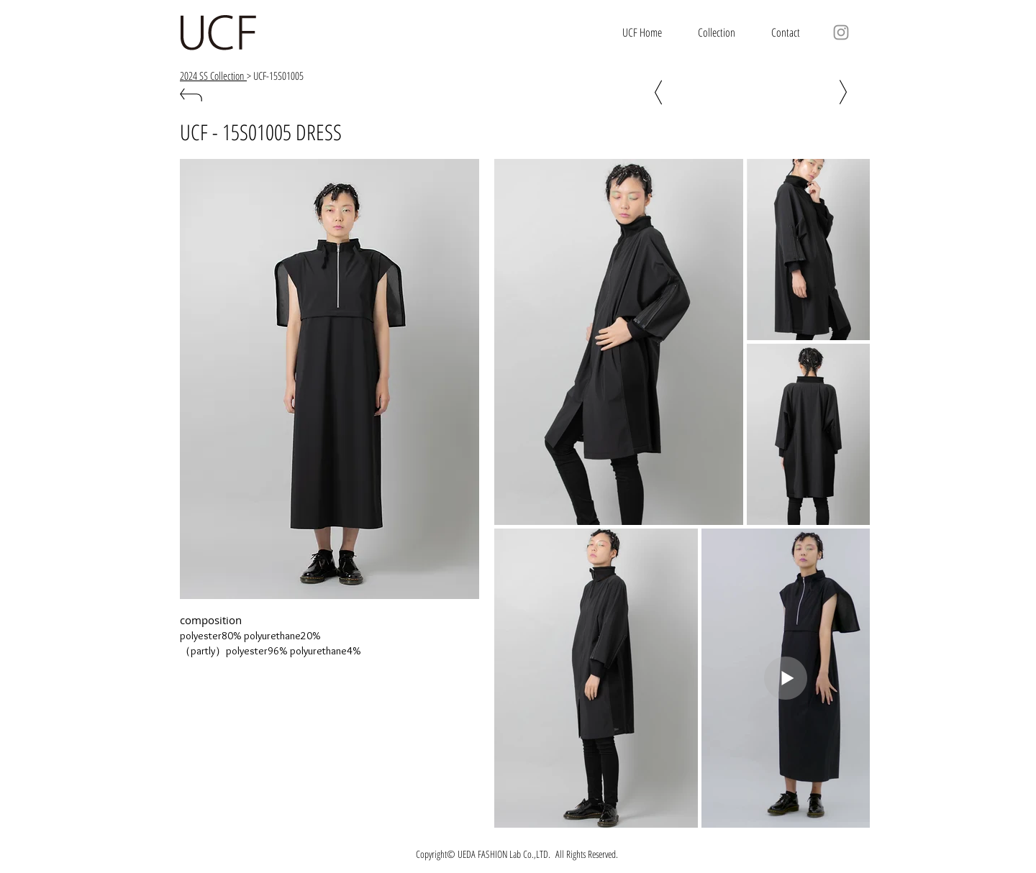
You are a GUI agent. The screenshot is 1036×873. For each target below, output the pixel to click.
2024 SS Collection (213, 75)
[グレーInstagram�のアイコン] (841, 32)
